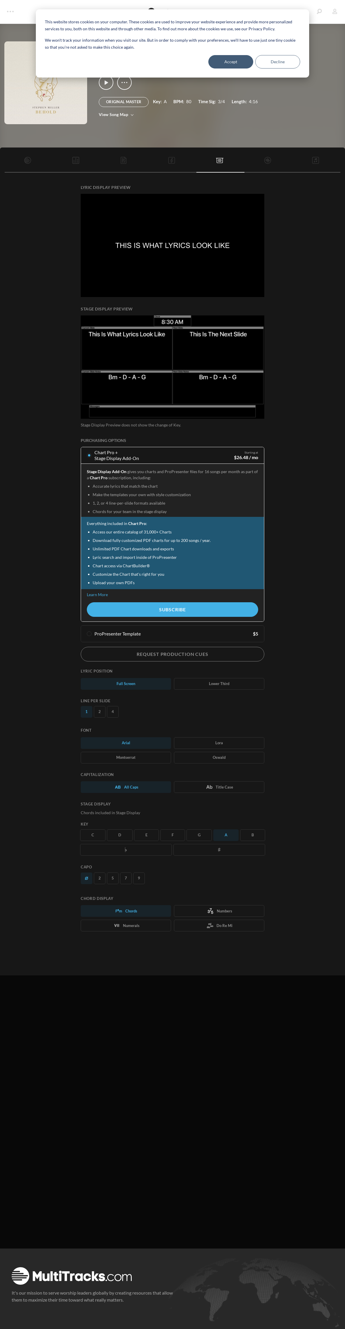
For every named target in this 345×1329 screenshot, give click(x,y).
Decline (278, 61)
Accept (230, 61)
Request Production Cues (172, 654)
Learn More (97, 594)
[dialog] (172, 43)
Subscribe (172, 609)
